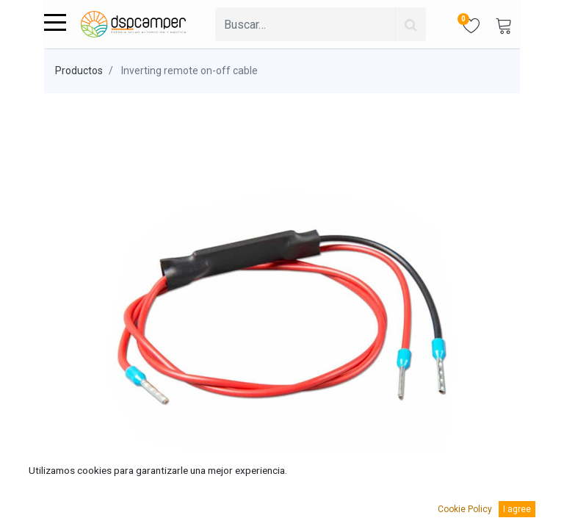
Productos (79, 70)
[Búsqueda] (410, 24)
